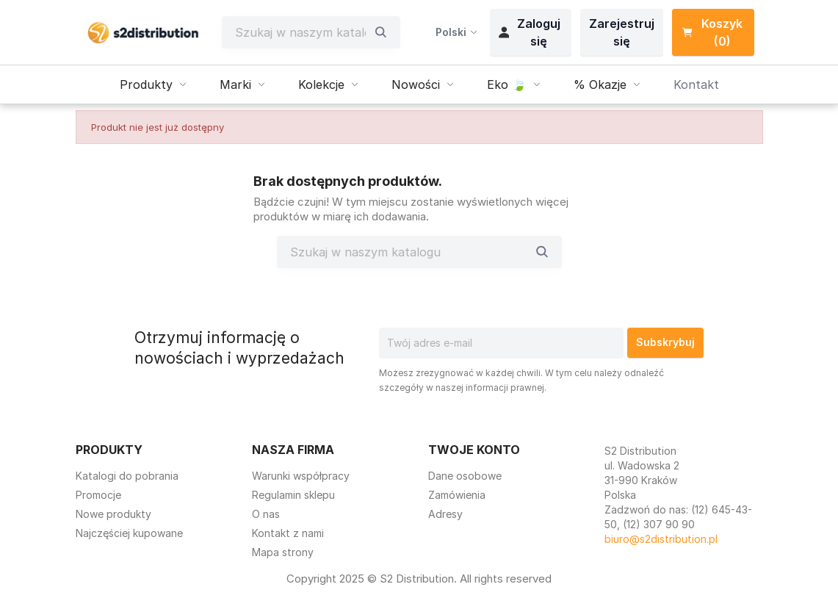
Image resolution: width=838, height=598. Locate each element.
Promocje (98, 495)
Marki (244, 84)
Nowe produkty (113, 514)
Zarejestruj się (621, 32)
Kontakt (696, 84)
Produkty (155, 84)
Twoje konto (474, 449)
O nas (266, 514)
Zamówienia (456, 495)
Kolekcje (330, 84)
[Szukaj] (300, 32)
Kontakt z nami (288, 533)
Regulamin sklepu (293, 495)
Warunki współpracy (301, 475)
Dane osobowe (465, 475)
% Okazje (609, 84)
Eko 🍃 (515, 84)
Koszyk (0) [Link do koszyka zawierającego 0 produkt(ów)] (712, 32)
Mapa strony (283, 552)
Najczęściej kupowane (129, 533)
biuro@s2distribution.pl (661, 539)
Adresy (445, 514)
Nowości (424, 84)
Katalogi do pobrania (127, 475)
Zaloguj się (529, 32)
